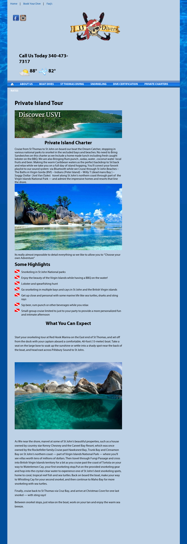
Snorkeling (98, 84)
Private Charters (156, 84)
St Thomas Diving (72, 84)
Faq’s (49, 3)
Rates (14, 90)
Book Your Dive (32, 3)
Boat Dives (46, 84)
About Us (26, 84)
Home (13, 3)
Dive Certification (125, 84)
